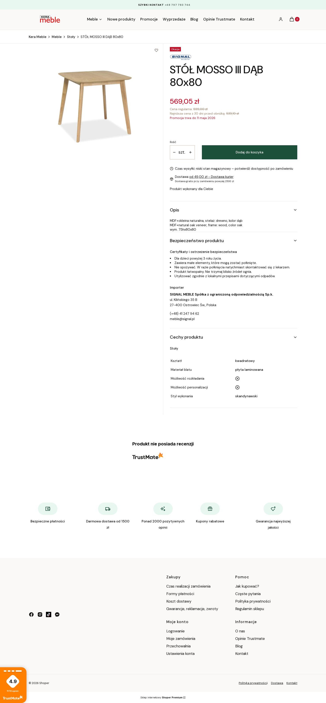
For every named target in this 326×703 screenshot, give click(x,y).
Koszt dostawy (178, 601)
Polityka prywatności (253, 601)
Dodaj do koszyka (249, 152)
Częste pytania (248, 593)
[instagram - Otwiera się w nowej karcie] (40, 614)
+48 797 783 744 (178, 5)
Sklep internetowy (161, 697)
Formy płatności (180, 593)
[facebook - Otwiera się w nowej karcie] (31, 614)
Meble (57, 37)
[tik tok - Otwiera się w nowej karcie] (48, 614)
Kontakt (241, 653)
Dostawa (277, 683)
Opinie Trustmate (250, 638)
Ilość (173, 142)
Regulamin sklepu (249, 608)
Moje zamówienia (180, 638)
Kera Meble (37, 37)
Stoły (71, 37)
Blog (239, 646)
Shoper (44, 683)
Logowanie (175, 631)
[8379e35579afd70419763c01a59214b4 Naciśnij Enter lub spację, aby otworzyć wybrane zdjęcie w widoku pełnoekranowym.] (92, 102)
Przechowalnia (178, 646)
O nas (240, 631)
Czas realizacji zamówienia (188, 586)
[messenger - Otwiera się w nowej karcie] (57, 614)
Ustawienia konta (180, 653)
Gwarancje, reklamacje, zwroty (192, 608)
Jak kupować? (247, 586)
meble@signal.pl (182, 319)
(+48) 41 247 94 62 (184, 313)
